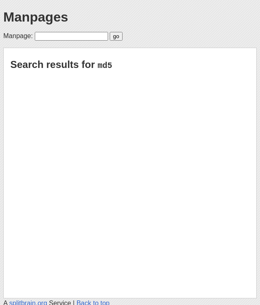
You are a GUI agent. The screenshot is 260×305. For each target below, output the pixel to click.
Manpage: (18, 35)
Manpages (35, 17)
